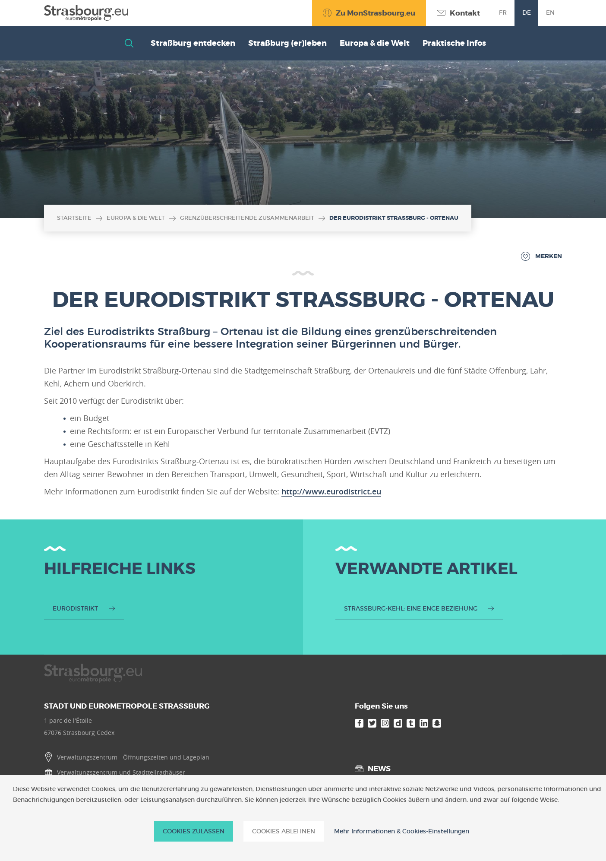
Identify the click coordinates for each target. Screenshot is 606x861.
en (550, 12)
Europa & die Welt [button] (375, 43)
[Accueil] (86, 13)
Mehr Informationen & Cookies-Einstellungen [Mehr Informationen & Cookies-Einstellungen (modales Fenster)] (401, 831)
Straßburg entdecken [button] (193, 43)
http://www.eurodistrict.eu (331, 491)
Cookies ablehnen (283, 831)
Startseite (74, 218)
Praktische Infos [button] (454, 43)
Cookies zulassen (193, 831)
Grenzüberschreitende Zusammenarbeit (247, 218)
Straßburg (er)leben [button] (287, 43)
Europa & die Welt (136, 218)
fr (503, 12)
